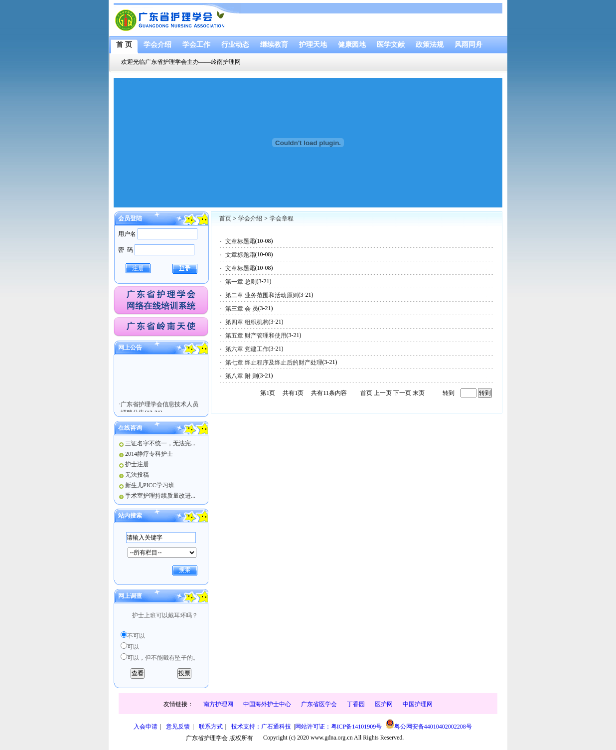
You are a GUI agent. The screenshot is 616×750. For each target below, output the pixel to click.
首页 (225, 218)
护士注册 (137, 464)
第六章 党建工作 (247, 349)
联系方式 (211, 726)
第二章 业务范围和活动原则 (262, 295)
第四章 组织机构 (247, 322)
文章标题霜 (240, 241)
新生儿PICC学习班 (149, 485)
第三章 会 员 (241, 308)
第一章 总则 (241, 281)
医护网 (384, 704)
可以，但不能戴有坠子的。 (163, 657)
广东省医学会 (319, 704)
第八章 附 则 (241, 376)
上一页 (383, 392)
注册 (138, 268)
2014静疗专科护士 (149, 453)
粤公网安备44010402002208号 (429, 724)
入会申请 (145, 726)
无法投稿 (137, 474)
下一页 (402, 392)
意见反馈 (178, 726)
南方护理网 (218, 704)
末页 (419, 392)
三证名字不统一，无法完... (160, 443)
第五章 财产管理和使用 (256, 335)
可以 (133, 646)
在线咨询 (130, 427)
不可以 (136, 635)
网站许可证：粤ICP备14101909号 (338, 726)
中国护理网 (418, 704)
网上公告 (130, 347)
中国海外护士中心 (267, 704)
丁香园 (356, 704)
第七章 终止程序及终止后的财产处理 (273, 362)
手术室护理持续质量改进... (160, 495)
